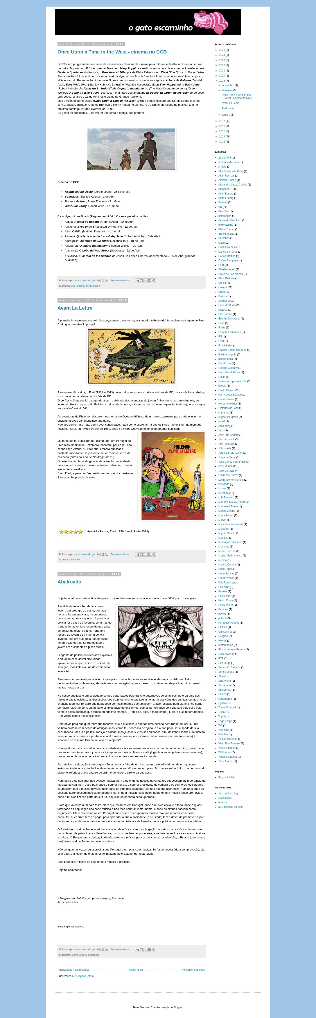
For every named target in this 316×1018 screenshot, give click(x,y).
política (222, 618)
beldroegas (224, 216)
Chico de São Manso (230, 274)
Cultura (74, 955)
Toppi (221, 716)
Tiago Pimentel (227, 707)
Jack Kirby (224, 426)
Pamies (222, 591)
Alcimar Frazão (227, 180)
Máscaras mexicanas (230, 524)
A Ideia (222, 166)
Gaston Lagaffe (227, 354)
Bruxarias (224, 238)
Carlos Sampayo (228, 260)
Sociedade (93, 955)
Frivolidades (225, 345)
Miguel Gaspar (226, 533)
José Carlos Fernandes (232, 461)
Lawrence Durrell (228, 475)
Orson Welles (226, 577)
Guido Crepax (226, 390)
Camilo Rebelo (227, 247)
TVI (220, 725)
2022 (222, 65)
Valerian (223, 734)
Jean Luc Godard (228, 435)
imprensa (223, 412)
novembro (228, 85)
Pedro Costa (225, 600)
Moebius (223, 537)
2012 (222, 141)
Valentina (223, 729)
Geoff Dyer (224, 363)
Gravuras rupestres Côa (232, 381)
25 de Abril (224, 157)
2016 (222, 126)
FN (220, 336)
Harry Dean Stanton (230, 394)
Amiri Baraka (225, 193)
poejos (222, 613)
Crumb (222, 291)
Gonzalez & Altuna (229, 372)
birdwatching (225, 224)
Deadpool (224, 300)
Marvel (222, 519)
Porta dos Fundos (228, 622)
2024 (222, 55)
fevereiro (227, 90)
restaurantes (225, 645)
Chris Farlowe (226, 278)
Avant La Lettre (74, 308)
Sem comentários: (120, 280)
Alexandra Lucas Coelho (232, 184)
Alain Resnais (226, 175)
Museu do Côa (226, 551)
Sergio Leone (93, 285)
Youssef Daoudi (227, 756)
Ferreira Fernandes (229, 332)
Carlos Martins (226, 256)
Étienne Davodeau (229, 318)
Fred (77, 559)
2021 (222, 70)
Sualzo (222, 694)
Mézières (223, 528)
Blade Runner (226, 229)
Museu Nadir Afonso (230, 555)
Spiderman (224, 689)
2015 (222, 131)
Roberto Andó (226, 654)
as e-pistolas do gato (230, 806)
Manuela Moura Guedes (232, 502)
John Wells (224, 448)
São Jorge (224, 663)
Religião (223, 636)
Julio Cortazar (226, 470)
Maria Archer (225, 515)
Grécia (222, 385)
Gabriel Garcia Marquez (232, 349)
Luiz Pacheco (226, 497)
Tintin (221, 712)
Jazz (221, 430)
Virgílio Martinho (227, 738)
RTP (221, 658)
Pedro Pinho (225, 604)
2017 (222, 121)
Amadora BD (225, 189)
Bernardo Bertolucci (229, 220)
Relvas (222, 640)
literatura (223, 493)
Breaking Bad (226, 233)
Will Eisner (224, 752)
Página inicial (136, 969)
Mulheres (223, 546)
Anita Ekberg (225, 198)
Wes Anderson (226, 747)
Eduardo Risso (227, 305)
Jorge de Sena (226, 457)
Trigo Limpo (225, 721)
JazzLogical (225, 797)
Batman (222, 202)
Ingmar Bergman (228, 417)
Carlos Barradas (227, 251)
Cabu (221, 242)
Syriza (222, 703)
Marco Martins (226, 510)
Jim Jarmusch (226, 439)
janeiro (226, 114)
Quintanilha (225, 631)
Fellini (221, 327)
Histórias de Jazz (228, 408)
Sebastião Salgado (229, 667)
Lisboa (222, 488)
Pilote (95, 428)
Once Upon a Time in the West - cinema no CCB (112, 52)
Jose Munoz (225, 466)
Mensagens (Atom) (83, 976)
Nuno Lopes (225, 569)
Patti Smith (224, 595)
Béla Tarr (223, 211)
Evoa (221, 323)
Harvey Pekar (226, 399)
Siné (221, 676)
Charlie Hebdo (226, 269)
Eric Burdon (225, 314)
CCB (72, 285)
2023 (222, 60)
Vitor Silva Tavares (229, 743)
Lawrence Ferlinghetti (231, 479)
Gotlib (221, 376)
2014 (222, 136)
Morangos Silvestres (230, 542)
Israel (221, 421)
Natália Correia (227, 564)
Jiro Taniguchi (226, 443)
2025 (222, 50)
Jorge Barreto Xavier (230, 452)
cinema (80, 285)
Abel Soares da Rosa (230, 171)
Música (83, 955)
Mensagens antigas (193, 969)
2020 (222, 75)
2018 (222, 80)
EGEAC (223, 309)
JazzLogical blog (228, 793)
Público (222, 627)
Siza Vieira (224, 680)
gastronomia (225, 358)
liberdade (223, 484)
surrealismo (225, 698)
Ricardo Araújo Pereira (231, 649)
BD (72, 559)
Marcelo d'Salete (228, 506)
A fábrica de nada (228, 162)
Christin (222, 282)
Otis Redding (225, 582)
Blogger (178, 1007)
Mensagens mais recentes (74, 969)
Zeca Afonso (225, 761)
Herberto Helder (227, 403)
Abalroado (69, 582)
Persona (223, 609)
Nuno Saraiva (226, 573)
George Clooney (227, 367)
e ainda (222, 802)
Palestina (223, 586)
